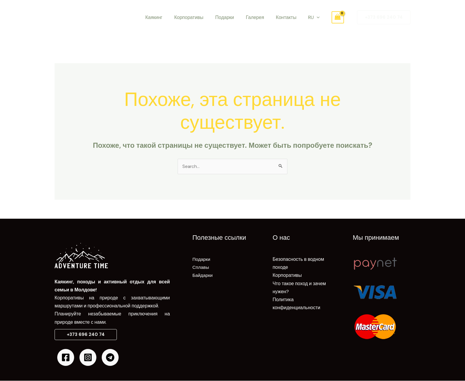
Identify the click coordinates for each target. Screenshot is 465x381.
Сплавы (201, 267)
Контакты (282, 17)
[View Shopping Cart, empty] (330, 17)
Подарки (225, 17)
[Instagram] (87, 357)
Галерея (254, 17)
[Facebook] (65, 357)
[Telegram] (110, 357)
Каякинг (159, 17)
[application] (311, 17)
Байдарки (203, 276)
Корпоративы (192, 17)
